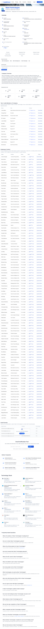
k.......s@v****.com (31, 328)
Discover (30, 1)
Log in (34, 1)
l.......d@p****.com (30, 259)
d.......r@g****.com (31, 357)
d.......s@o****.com (31, 391)
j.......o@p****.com (30, 275)
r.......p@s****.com (30, 235)
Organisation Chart (22, 52)
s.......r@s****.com (30, 230)
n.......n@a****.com (31, 272)
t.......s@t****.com (30, 288)
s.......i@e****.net (30, 338)
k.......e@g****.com (31, 383)
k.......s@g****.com (31, 354)
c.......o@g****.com (31, 156)
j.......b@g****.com (30, 325)
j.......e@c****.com (30, 370)
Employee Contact (36, 52)
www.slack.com (26, 29)
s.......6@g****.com (31, 241)
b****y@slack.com (32, 123)
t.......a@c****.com (30, 283)
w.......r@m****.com (31, 312)
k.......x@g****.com (31, 185)
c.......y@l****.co (30, 164)
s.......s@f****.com (30, 301)
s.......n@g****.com (31, 375)
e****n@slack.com (32, 136)
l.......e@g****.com (30, 359)
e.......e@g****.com (31, 180)
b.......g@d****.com (31, 222)
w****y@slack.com (32, 128)
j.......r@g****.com (30, 309)
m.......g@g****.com (31, 254)
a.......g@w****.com (31, 193)
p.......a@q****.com (31, 188)
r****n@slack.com (32, 144)
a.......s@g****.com (31, 201)
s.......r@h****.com (30, 204)
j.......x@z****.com (30, 169)
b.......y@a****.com (31, 365)
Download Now (4, 69)
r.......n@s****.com (30, 167)
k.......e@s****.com (31, 346)
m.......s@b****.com (31, 217)
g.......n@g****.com (31, 198)
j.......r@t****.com (30, 172)
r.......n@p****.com (30, 280)
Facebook (22, 616)
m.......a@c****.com (31, 196)
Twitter (19, 616)
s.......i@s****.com (30, 233)
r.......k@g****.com (30, 317)
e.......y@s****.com (31, 291)
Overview (7, 52)
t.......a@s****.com (30, 386)
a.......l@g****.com (30, 399)
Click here (22, 433)
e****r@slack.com (32, 126)
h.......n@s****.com (31, 304)
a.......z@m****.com (31, 243)
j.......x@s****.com (30, 396)
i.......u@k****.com (30, 251)
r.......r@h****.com (30, 322)
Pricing (16, 1)
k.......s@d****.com (31, 159)
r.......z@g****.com (30, 362)
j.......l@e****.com (30, 404)
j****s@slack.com (32, 110)
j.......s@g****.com (30, 417)
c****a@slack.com (32, 131)
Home (13, 1)
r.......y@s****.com (30, 349)
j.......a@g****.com (30, 415)
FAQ (20, 1)
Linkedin (16, 616)
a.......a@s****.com (31, 407)
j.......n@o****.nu (30, 333)
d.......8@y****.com (31, 246)
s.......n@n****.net (30, 214)
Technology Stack (8, 55)
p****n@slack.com (32, 134)
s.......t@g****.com (30, 388)
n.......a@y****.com (31, 351)
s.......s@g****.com (31, 206)
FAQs (22, 55)
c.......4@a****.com (31, 378)
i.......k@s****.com (30, 299)
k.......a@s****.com (31, 320)
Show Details (40, 110)
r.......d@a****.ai (30, 225)
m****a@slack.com (32, 118)
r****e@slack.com (32, 115)
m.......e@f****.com (31, 267)
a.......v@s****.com (31, 330)
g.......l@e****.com (30, 394)
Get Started (39, 1)
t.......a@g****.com (30, 238)
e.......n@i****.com (30, 264)
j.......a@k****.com (30, 293)
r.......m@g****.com (31, 341)
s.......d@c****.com (31, 209)
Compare (24, 1)
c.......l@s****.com (30, 270)
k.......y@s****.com (31, 212)
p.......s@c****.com (31, 367)
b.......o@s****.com (31, 296)
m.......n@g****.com (31, 175)
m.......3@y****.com (31, 412)
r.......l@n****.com (30, 177)
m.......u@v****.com (31, 262)
